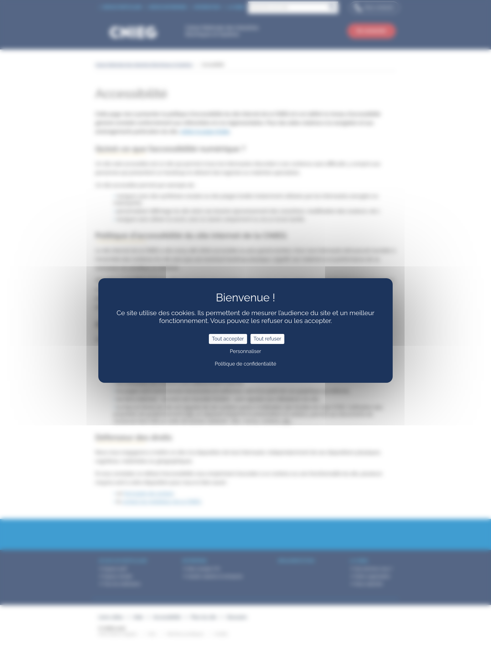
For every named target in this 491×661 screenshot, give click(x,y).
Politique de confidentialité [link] (245, 364)
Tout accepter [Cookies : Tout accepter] (228, 339)
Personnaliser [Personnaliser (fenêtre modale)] (245, 351)
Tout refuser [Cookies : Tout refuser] (268, 339)
